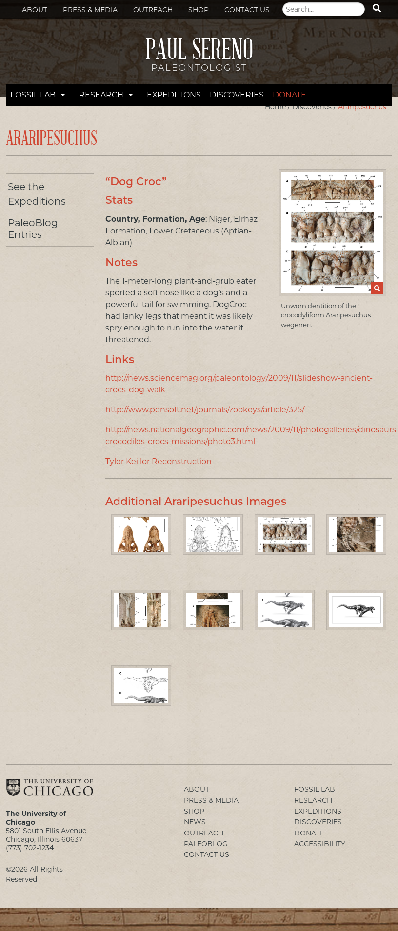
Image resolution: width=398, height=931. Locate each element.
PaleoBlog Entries (33, 228)
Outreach (153, 9)
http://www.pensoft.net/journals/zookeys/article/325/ (204, 409)
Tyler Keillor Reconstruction (158, 461)
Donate (289, 94)
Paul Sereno (199, 59)
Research (101, 94)
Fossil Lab (33, 94)
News (195, 821)
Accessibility (319, 843)
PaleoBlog (206, 843)
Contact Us (247, 9)
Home (275, 106)
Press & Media (90, 9)
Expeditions (174, 94)
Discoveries (237, 94)
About (34, 9)
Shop (198, 9)
